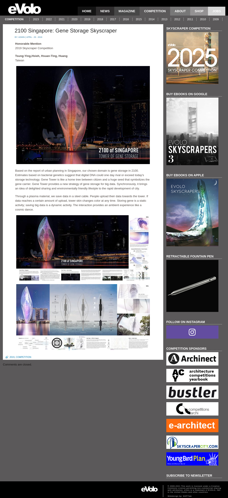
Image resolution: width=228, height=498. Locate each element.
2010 (203, 19)
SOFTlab (187, 496)
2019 (87, 19)
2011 (190, 19)
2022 (49, 19)
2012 (177, 19)
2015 (139, 19)
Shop (199, 11)
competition (155, 11)
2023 (36, 19)
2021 (62, 19)
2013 (164, 19)
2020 (74, 19)
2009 (216, 19)
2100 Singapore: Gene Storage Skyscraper (66, 31)
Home (87, 11)
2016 (126, 19)
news (105, 11)
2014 (152, 19)
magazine (127, 11)
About (180, 11)
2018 (100, 19)
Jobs (216, 11)
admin (21, 37)
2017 (113, 19)
